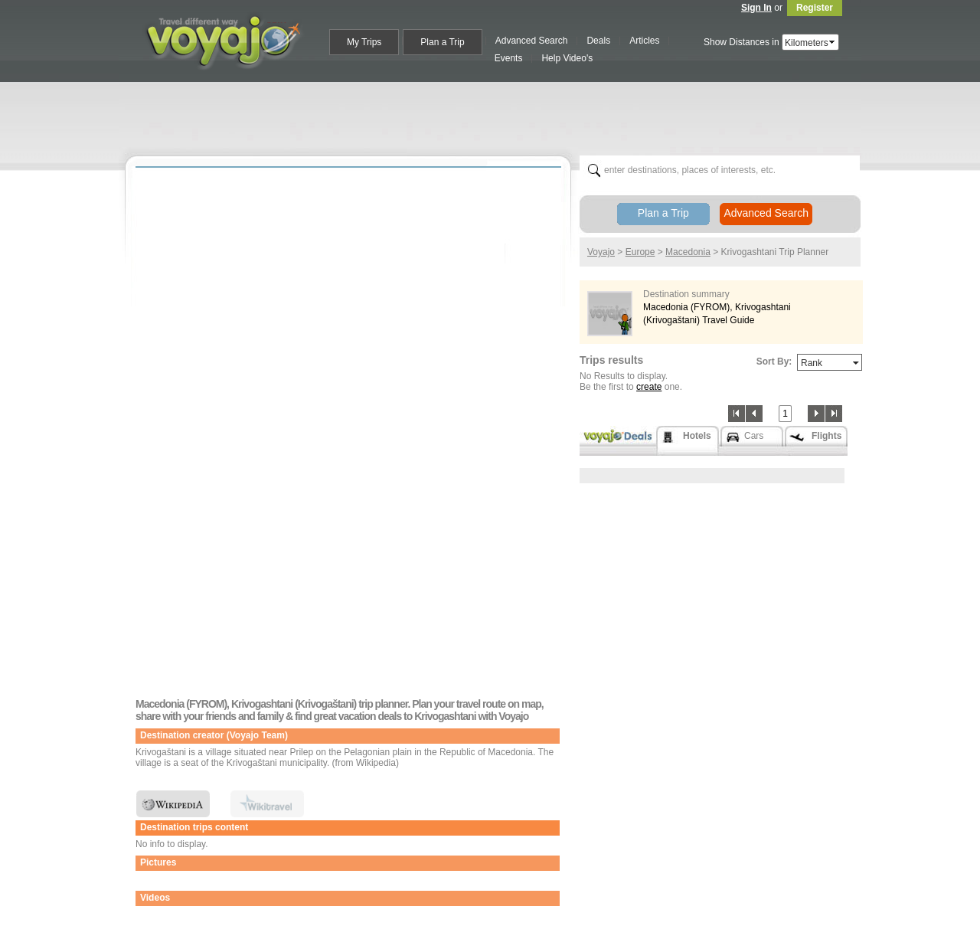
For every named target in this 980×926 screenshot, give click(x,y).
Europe (640, 252)
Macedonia (687, 252)
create (649, 386)
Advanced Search (766, 213)
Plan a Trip (663, 213)
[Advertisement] (496, 115)
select (833, 42)
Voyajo (601, 252)
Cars (753, 435)
